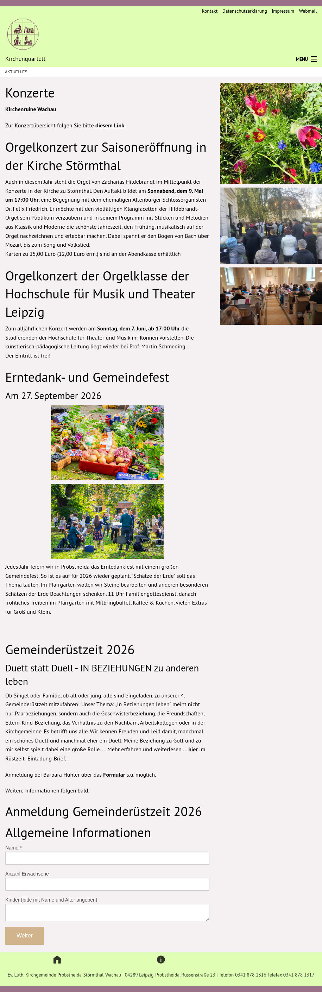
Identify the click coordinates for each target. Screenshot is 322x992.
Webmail (308, 11)
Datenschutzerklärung (244, 11)
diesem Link (109, 125)
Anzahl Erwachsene (27, 874)
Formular (114, 774)
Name (13, 848)
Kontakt (209, 11)
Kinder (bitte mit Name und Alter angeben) (51, 900)
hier (193, 749)
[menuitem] (207, 11)
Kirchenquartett (25, 59)
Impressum (283, 11)
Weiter (25, 936)
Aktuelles (16, 72)
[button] (57, 960)
